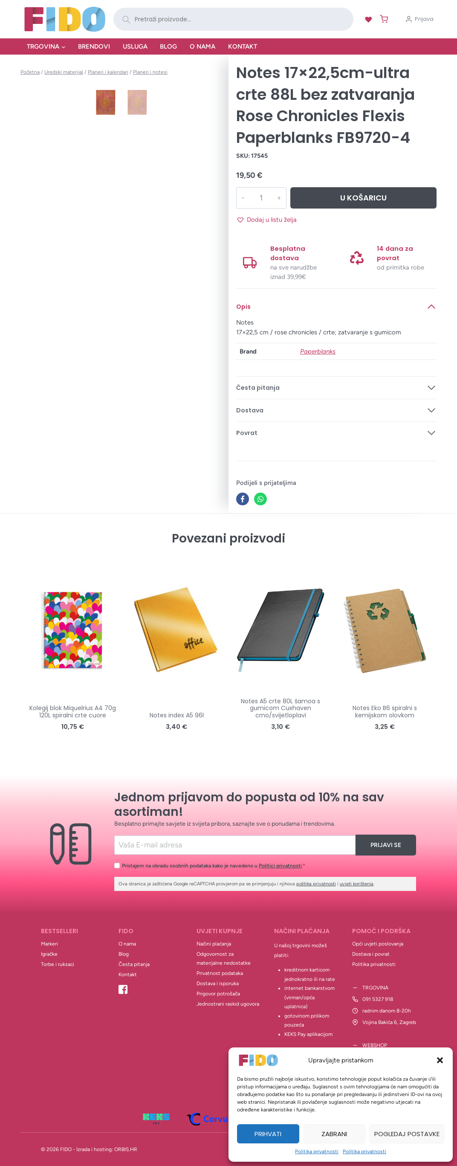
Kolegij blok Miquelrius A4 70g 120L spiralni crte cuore (72, 711)
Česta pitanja (134, 964)
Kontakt (242, 46)
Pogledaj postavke (407, 1133)
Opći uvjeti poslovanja (377, 944)
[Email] (235, 845)
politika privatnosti (316, 884)
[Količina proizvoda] (260, 198)
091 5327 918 (377, 999)
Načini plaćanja (214, 944)
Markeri (49, 944)
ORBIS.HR (125, 1149)
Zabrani (334, 1133)
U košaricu (363, 197)
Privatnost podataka (220, 973)
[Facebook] (242, 499)
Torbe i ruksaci (57, 964)
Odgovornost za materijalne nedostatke (224, 958)
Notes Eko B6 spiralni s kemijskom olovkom (385, 711)
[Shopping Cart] (382, 19)
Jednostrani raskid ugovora (228, 1004)
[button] (440, 1060)
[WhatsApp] (260, 499)
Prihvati (268, 1133)
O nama (202, 46)
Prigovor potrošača (218, 994)
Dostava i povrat (371, 954)
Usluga (135, 46)
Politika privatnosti (316, 1151)
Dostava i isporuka (218, 983)
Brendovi (94, 46)
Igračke (49, 954)
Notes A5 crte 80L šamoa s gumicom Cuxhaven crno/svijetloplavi (280, 708)
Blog (168, 46)
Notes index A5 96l (177, 715)
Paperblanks (318, 351)
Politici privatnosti (280, 865)
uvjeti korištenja (356, 884)
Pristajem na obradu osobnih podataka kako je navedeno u (213, 865)
